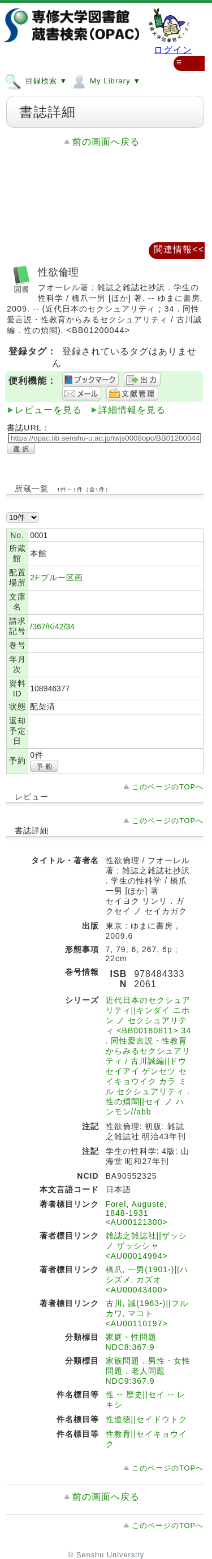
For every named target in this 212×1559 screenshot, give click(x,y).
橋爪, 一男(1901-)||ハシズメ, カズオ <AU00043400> (147, 1279)
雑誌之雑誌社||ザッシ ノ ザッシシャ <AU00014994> (146, 1245)
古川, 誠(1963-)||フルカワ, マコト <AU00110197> (147, 1313)
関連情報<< (179, 249)
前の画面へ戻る (106, 141)
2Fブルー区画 (56, 577)
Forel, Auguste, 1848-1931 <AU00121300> (137, 1213)
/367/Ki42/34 (52, 626)
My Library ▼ (105, 80)
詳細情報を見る (132, 410)
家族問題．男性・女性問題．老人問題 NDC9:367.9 (148, 1370)
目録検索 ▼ (36, 80)
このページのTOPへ (168, 787)
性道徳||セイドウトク (146, 1419)
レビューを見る (48, 410)
